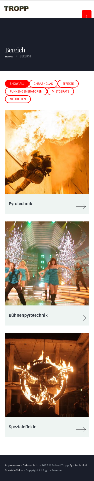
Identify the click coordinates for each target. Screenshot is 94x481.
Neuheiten (18, 99)
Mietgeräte (60, 92)
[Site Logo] (16, 8)
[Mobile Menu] (86, 14)
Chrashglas (43, 84)
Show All (17, 84)
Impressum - (14, 465)
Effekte (68, 84)
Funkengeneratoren (26, 92)
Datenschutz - (32, 465)
